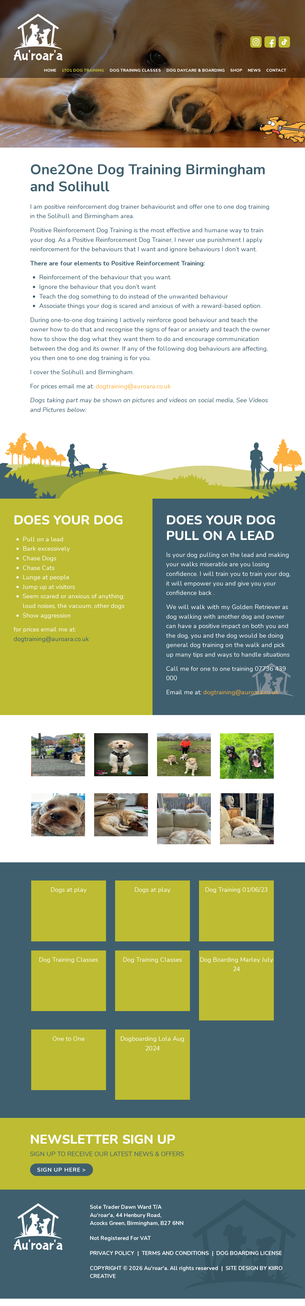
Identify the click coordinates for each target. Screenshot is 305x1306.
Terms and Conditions (175, 1253)
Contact (276, 70)
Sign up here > (61, 1170)
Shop (236, 70)
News (254, 70)
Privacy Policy (112, 1253)
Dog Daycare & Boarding (195, 70)
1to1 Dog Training (83, 70)
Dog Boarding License (249, 1253)
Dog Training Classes (135, 70)
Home (50, 70)
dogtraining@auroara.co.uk (133, 386)
